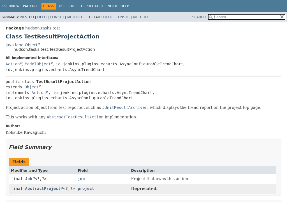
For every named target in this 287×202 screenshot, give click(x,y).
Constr (57, 17)
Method (74, 17)
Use (62, 6)
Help (125, 6)
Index (112, 6)
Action (13, 64)
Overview (11, 6)
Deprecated (92, 6)
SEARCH (199, 17)
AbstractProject (43, 188)
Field (42, 17)
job (81, 178)
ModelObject (38, 64)
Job (28, 178)
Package (30, 6)
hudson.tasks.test (42, 28)
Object (31, 87)
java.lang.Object (22, 45)
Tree (73, 6)
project (86, 188)
